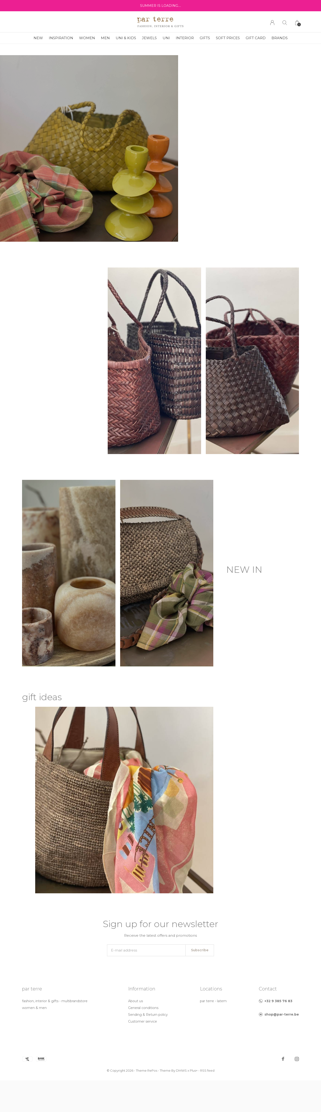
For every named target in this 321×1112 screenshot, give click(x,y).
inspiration (61, 38)
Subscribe (199, 950)
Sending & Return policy (148, 1015)
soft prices (228, 38)
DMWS (181, 1070)
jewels (149, 38)
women (87, 38)
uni (166, 38)
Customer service (142, 1021)
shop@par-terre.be (281, 1014)
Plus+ (194, 1070)
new (38, 38)
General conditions (143, 1008)
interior (185, 38)
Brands (279, 38)
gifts (205, 38)
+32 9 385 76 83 (278, 1001)
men (105, 38)
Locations (211, 989)
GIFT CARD (256, 38)
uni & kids (126, 38)
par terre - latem (213, 1001)
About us (135, 1001)
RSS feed (207, 1070)
